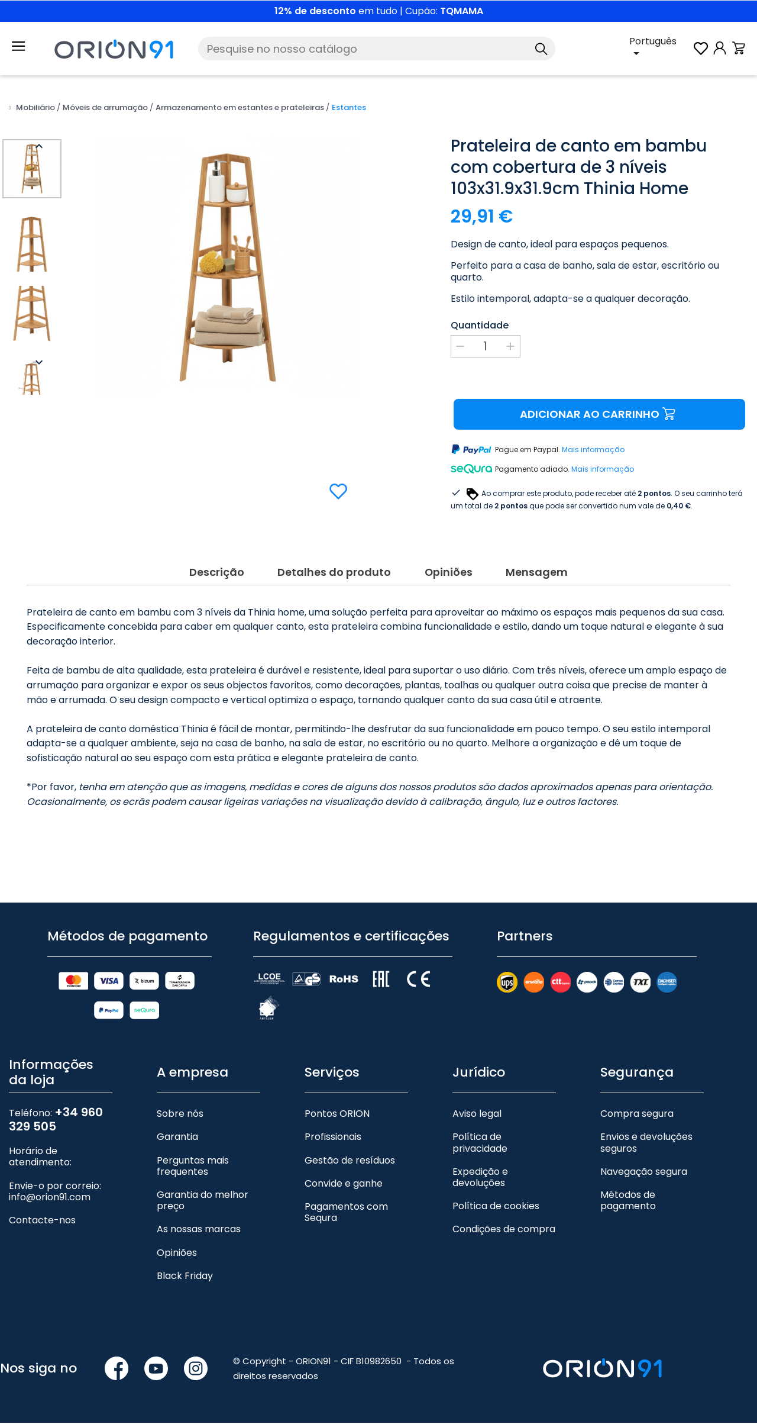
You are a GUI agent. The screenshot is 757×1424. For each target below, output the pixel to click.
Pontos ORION (337, 1115)
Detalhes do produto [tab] (333, 572)
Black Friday (185, 1277)
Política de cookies (495, 1207)
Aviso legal (477, 1115)
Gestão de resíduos (350, 1161)
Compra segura (637, 1115)
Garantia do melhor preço (202, 1201)
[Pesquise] (376, 48)
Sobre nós (180, 1115)
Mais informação (593, 450)
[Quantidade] (485, 346)
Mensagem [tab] (540, 572)
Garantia (177, 1138)
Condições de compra (503, 1231)
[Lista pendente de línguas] (660, 48)
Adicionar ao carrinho (599, 414)
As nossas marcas (199, 1231)
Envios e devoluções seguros (646, 1144)
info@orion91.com (49, 1198)
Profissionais (333, 1138)
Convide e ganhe (344, 1184)
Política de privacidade (479, 1144)
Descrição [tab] (213, 572)
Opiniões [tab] (449, 572)
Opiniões (177, 1254)
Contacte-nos (42, 1221)
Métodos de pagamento (628, 1201)
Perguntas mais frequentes (193, 1167)
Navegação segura (643, 1173)
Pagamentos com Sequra (346, 1213)
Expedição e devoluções (480, 1178)
